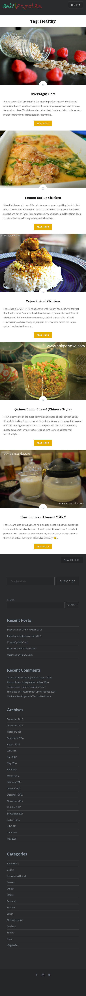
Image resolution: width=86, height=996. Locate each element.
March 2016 (13, 776)
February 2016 (14, 782)
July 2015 (11, 826)
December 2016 (15, 719)
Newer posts (71, 560)
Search (10, 600)
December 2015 (15, 794)
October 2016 (14, 731)
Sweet (10, 939)
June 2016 (12, 757)
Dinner (10, 888)
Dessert (11, 882)
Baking (10, 869)
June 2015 (12, 832)
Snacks (10, 932)
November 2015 (15, 801)
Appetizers (12, 863)
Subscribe (67, 581)
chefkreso (12, 691)
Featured (11, 901)
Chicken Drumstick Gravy (32, 687)
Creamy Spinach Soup (17, 642)
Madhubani (12, 696)
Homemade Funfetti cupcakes (22, 648)
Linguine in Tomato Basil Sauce (36, 696)
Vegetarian (12, 945)
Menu (77, 5)
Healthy (11, 907)
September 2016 (15, 738)
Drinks (10, 895)
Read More (43, 123)
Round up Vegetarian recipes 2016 (24, 636)
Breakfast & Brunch (16, 876)
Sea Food (11, 926)
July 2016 (11, 750)
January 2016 (13, 788)
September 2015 (15, 813)
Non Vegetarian (15, 920)
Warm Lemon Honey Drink (20, 655)
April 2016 (12, 769)
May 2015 (12, 838)
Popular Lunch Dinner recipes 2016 (24, 629)
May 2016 (12, 763)
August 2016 (13, 744)
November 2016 (15, 725)
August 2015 (13, 820)
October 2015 (14, 807)
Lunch (10, 913)
